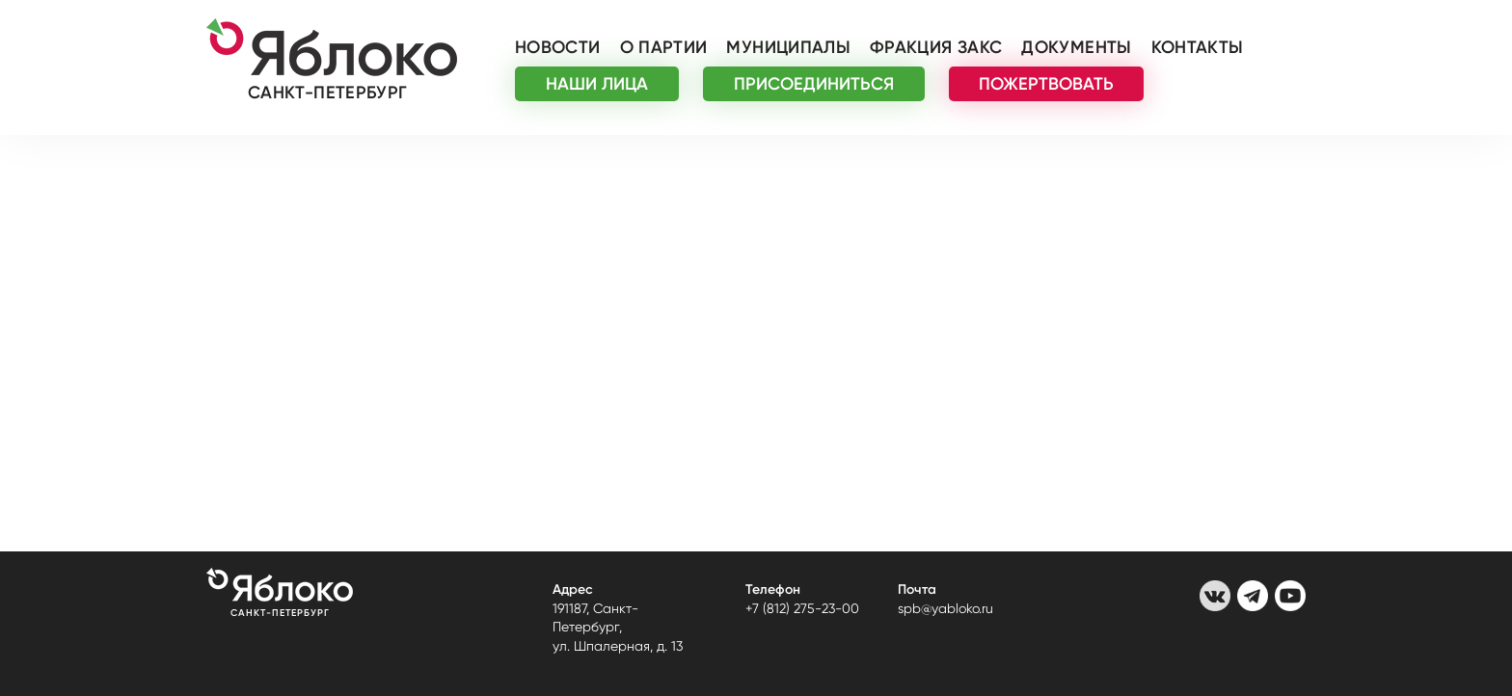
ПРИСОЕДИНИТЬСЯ (814, 83)
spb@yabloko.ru (945, 608)
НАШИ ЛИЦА (597, 83)
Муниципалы (788, 47)
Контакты (1197, 47)
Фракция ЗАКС (936, 47)
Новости (558, 47)
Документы (1076, 47)
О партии (664, 47)
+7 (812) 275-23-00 (802, 608)
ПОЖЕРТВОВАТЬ (1046, 83)
